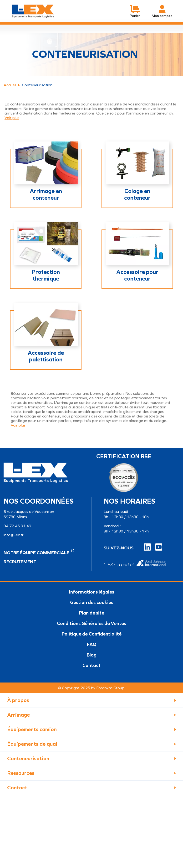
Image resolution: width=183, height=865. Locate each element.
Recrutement (20, 561)
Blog (92, 655)
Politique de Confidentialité (92, 634)
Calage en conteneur (137, 194)
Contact (91, 665)
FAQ (91, 644)
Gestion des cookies (91, 602)
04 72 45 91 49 (17, 526)
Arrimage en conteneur (46, 194)
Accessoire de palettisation (46, 356)
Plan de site (91, 613)
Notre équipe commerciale (39, 552)
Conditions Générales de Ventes (91, 623)
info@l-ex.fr (14, 535)
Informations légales (91, 592)
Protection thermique (46, 275)
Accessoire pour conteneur (137, 275)
